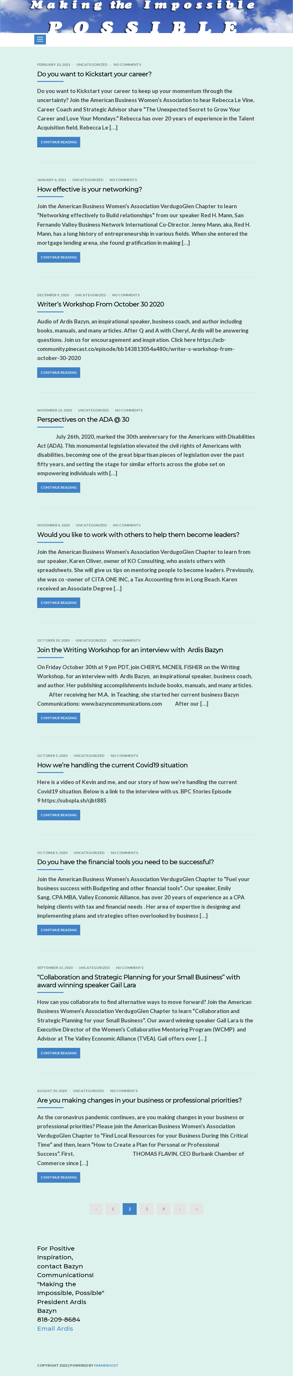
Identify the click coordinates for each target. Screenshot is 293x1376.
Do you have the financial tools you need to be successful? (125, 862)
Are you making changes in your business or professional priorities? (139, 1100)
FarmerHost (106, 1365)
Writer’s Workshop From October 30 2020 (100, 304)
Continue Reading (59, 142)
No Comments (127, 64)
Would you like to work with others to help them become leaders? (138, 535)
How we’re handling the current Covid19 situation (112, 765)
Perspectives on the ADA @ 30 (83, 419)
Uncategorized (91, 64)
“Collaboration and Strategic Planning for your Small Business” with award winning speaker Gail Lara (138, 981)
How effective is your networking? (89, 189)
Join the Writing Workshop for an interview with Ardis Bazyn (130, 650)
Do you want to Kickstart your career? (94, 74)
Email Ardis (55, 1328)
